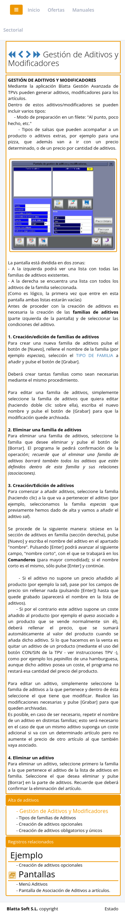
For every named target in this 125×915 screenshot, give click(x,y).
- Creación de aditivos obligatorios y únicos (59, 830)
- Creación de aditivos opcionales (49, 824)
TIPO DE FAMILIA (94, 355)
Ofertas (56, 10)
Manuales (83, 10)
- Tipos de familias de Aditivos (46, 818)
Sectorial (13, 30)
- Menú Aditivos (32, 884)
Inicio (34, 10)
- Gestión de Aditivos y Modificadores (62, 811)
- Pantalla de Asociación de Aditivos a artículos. (63, 890)
